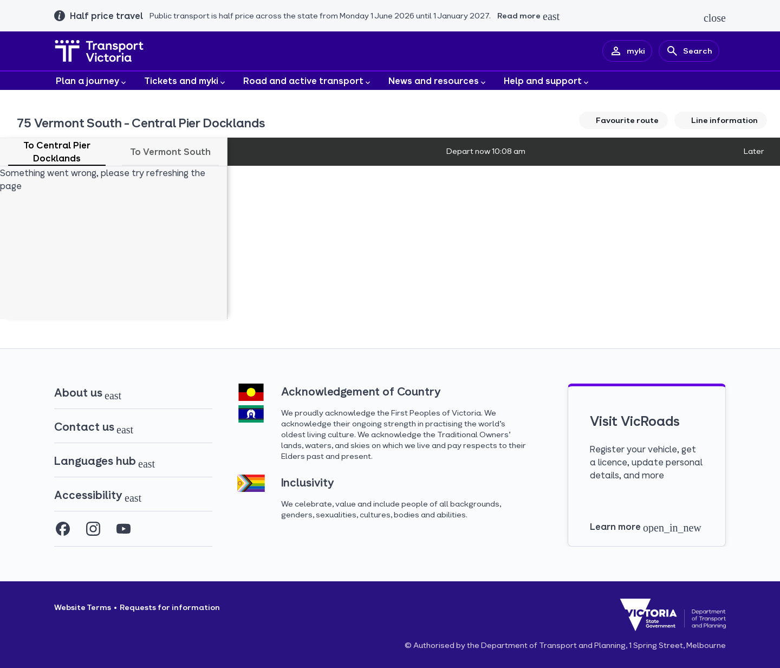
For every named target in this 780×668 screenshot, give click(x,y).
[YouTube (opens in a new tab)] (123, 528)
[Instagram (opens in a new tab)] (93, 528)
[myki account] (627, 51)
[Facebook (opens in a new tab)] (63, 528)
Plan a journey (92, 81)
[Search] (689, 51)
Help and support (547, 81)
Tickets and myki (185, 81)
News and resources (437, 81)
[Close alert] (715, 17)
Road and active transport (307, 81)
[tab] (57, 152)
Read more (519, 15)
